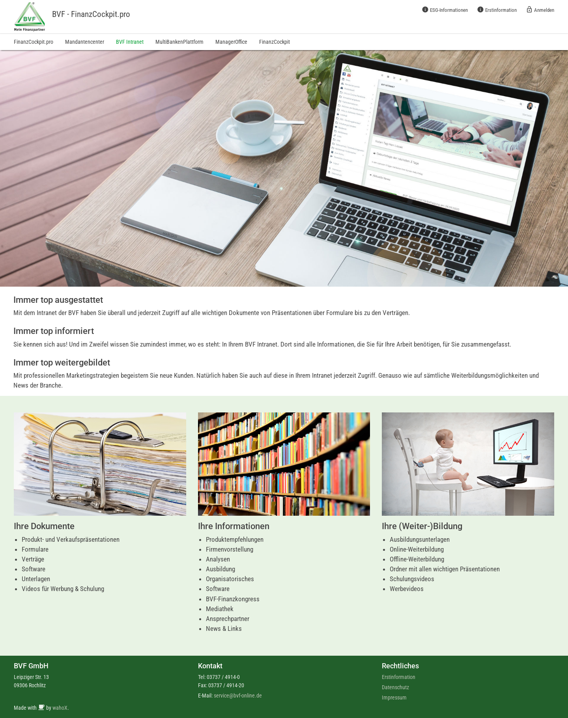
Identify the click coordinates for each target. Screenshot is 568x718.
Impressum (394, 697)
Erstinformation (497, 9)
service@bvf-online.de (238, 695)
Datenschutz (395, 687)
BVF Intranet (130, 42)
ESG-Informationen (445, 9)
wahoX (59, 708)
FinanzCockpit (274, 42)
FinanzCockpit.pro (33, 42)
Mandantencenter (84, 42)
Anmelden (540, 9)
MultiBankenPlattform (179, 42)
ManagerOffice (231, 42)
